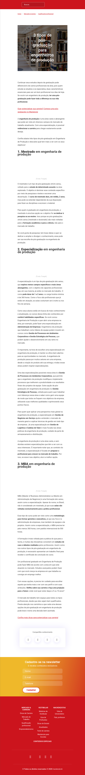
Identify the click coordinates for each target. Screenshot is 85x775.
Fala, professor (59, 717)
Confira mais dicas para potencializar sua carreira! (38, 618)
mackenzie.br (58, 769)
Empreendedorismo (26, 729)
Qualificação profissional (45, 14)
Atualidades (43, 727)
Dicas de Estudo (43, 724)
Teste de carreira (43, 731)
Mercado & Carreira (30, 14)
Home (19, 14)
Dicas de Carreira (26, 713)
